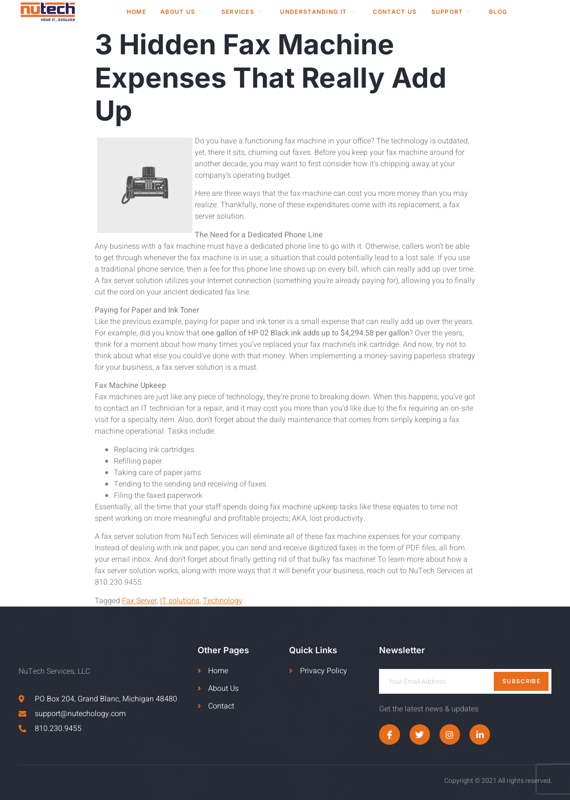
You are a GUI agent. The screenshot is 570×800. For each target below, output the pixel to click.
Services (242, 11)
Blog (498, 11)
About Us (182, 11)
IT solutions (180, 601)
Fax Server (139, 601)
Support (451, 11)
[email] (465, 681)
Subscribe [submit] (521, 681)
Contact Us (395, 11)
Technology (222, 601)
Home (136, 11)
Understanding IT (317, 11)
